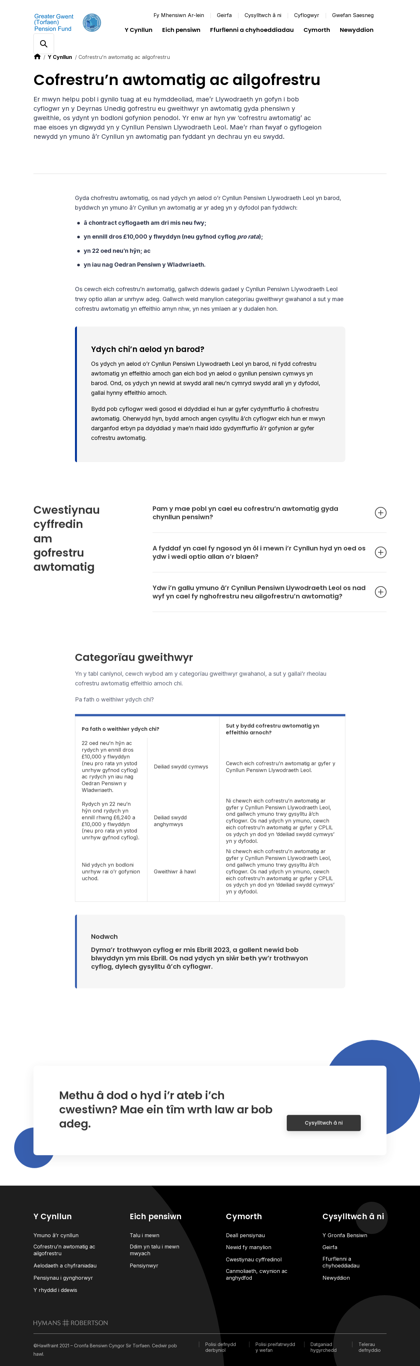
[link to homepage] (70, 1323)
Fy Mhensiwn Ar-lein (179, 15)
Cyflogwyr (306, 15)
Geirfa (224, 15)
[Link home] (72, 22)
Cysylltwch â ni (263, 15)
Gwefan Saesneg (353, 15)
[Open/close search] (43, 44)
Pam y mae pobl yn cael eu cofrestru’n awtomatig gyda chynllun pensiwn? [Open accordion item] (260, 518)
